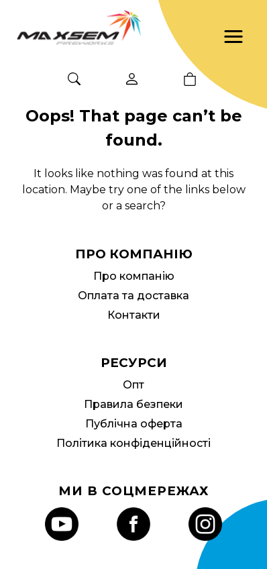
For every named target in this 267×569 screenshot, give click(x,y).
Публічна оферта (133, 423)
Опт (133, 384)
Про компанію (133, 276)
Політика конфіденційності (133, 443)
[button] (233, 37)
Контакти (133, 315)
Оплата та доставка (133, 295)
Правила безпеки (133, 404)
